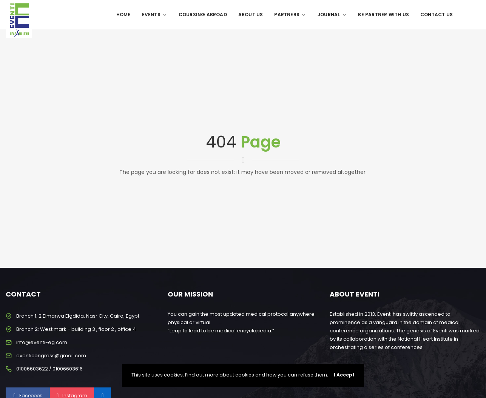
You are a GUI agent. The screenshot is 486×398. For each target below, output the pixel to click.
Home (123, 14)
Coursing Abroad (203, 14)
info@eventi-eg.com (41, 342)
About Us (250, 14)
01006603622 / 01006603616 (49, 368)
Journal (332, 14)
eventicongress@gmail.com (51, 355)
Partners (290, 14)
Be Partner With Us (383, 14)
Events (154, 14)
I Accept (344, 375)
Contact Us (436, 14)
